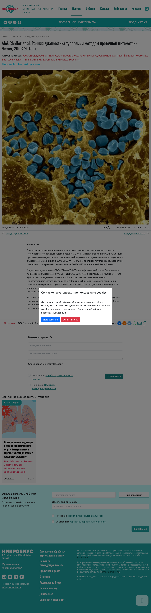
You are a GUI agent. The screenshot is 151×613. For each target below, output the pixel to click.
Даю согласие (50, 319)
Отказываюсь (70, 319)
